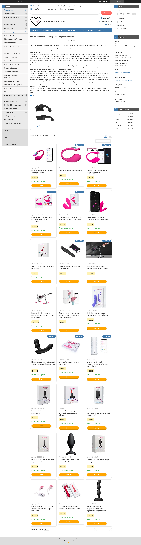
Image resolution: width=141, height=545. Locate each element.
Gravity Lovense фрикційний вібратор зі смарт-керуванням (70, 508)
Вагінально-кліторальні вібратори (11, 76)
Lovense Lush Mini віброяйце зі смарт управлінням (42, 172)
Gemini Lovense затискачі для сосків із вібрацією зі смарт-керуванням (42, 509)
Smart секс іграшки (10, 14)
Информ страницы (10, 144)
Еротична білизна (9, 24)
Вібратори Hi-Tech (10, 88)
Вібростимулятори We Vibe (13, 39)
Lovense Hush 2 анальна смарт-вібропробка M (70, 461)
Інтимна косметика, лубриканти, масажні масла (14, 97)
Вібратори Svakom (10, 92)
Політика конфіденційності (93, 543)
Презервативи (8, 127)
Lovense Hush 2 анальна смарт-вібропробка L (98, 461)
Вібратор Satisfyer (10, 61)
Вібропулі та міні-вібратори (13, 85)
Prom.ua (80, 539)
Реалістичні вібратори (11, 57)
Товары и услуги (9, 10)
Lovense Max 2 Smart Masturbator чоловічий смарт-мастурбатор (97, 364)
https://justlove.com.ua (122, 73)
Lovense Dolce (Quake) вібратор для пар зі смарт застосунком (70, 218)
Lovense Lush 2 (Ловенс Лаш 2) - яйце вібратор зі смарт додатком (42, 219)
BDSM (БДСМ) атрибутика (12, 105)
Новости (6, 130)
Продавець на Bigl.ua (70, 541)
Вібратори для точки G (11, 81)
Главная (35, 30)
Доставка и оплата (10, 141)
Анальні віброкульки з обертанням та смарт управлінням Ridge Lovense (96, 509)
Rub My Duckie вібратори (12, 53)
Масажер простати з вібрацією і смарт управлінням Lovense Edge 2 (43, 364)
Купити (41, 186)
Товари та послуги (39, 37)
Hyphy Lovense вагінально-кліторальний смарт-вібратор (97, 314)
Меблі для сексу (9, 116)
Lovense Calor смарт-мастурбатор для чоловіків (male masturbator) (99, 413)
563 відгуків (105, 1)
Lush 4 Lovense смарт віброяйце (70, 171)
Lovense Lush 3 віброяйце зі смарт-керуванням (97, 172)
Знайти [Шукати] (106, 13)
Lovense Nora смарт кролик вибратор (69, 363)
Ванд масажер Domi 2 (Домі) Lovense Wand (69, 267)
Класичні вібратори (10, 68)
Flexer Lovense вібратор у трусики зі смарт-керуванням (97, 218)
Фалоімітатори (9, 28)
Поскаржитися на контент (76, 543)
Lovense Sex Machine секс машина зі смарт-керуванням (97, 267)
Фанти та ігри (8, 119)
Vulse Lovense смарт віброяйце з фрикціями (43, 267)
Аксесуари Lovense (38, 126)
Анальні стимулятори (11, 101)
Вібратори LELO (9, 35)
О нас (6, 137)
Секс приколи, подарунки (12, 123)
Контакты (71, 30)
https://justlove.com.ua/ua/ (124, 80)
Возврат (101, 30)
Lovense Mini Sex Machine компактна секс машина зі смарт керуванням (43, 315)
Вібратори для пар (10, 43)
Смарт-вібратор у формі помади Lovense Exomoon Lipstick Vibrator (70, 413)
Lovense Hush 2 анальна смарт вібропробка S (42, 412)
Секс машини (8, 112)
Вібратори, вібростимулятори (13, 32)
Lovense (6, 50)
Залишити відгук (106, 21)
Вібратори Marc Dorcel (11, 64)
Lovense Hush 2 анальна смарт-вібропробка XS (42, 461)
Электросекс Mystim (10, 109)
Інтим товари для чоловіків (13, 21)
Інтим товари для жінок (11, 17)
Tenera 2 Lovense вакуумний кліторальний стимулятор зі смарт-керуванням (69, 315)
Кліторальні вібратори (11, 72)
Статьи (6, 134)
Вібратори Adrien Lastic (11, 46)
